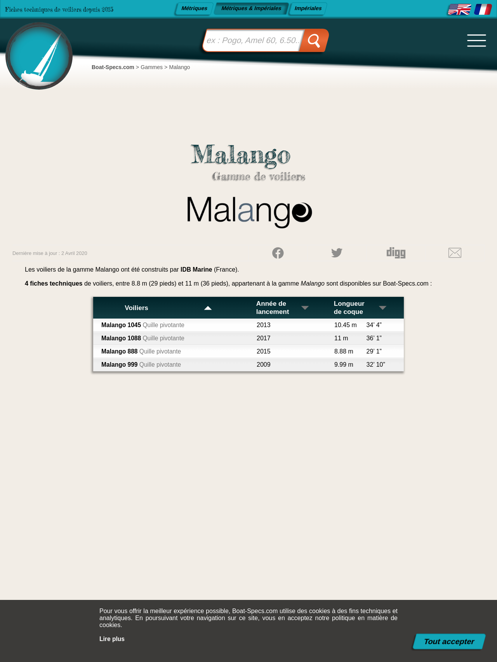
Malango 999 (142, 364)
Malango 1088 (144, 338)
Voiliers (168, 308)
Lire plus (112, 639)
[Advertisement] (248, 513)
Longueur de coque (360, 307)
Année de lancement (284, 307)
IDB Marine (197, 269)
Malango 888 (142, 351)
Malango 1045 (144, 325)
